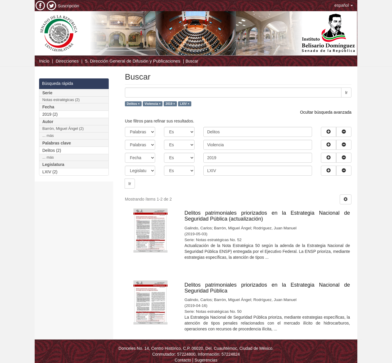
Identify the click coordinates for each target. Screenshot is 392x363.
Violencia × (153, 103)
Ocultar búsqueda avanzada (325, 112)
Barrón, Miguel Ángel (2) (63, 128)
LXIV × (184, 103)
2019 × (170, 103)
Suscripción (68, 6)
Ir (346, 92)
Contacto (183, 360)
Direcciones (67, 60)
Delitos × (133, 103)
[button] (343, 5)
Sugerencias (206, 360)
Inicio (44, 60)
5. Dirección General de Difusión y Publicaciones (132, 60)
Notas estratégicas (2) (61, 100)
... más (48, 135)
